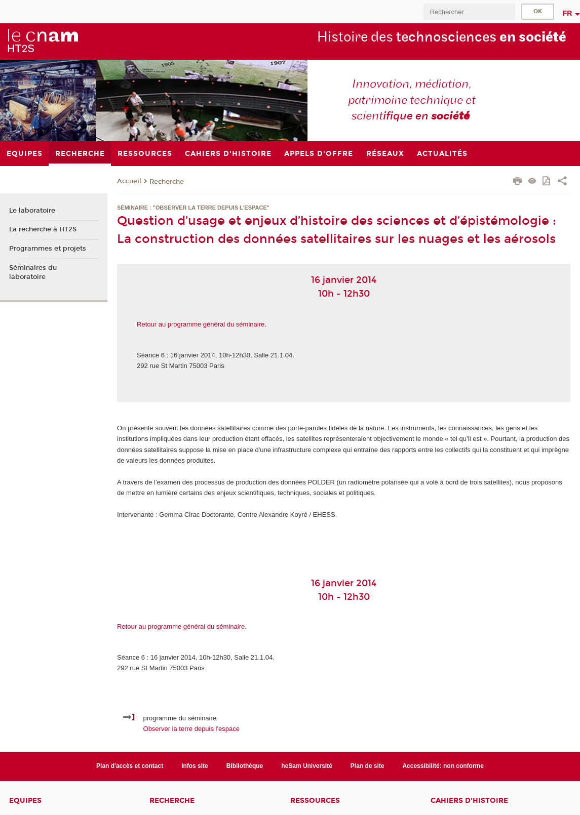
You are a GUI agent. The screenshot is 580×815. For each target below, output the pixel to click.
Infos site (194, 765)
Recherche (166, 182)
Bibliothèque (244, 765)
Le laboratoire (32, 211)
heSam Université (306, 765)
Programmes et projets (47, 248)
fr (567, 13)
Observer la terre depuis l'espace (191, 728)
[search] (469, 12)
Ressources (315, 800)
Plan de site (367, 765)
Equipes (25, 800)
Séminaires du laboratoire (33, 272)
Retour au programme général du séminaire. (201, 324)
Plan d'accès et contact (129, 765)
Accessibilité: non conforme (443, 765)
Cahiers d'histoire (469, 800)
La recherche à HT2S (42, 229)
